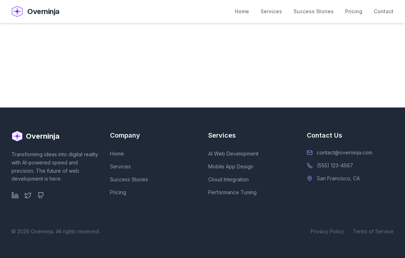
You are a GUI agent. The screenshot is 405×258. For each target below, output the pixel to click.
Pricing (353, 11)
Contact (384, 11)
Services (271, 11)
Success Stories (314, 11)
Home (242, 11)
